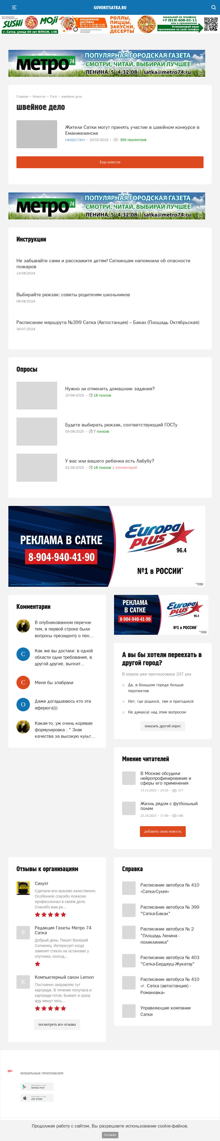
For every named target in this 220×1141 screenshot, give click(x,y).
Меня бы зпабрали (54, 682)
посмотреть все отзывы (57, 1024)
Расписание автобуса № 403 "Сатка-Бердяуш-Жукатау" (169, 961)
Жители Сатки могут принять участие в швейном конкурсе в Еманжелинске (132, 130)
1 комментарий (124, 468)
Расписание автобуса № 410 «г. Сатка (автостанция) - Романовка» (169, 986)
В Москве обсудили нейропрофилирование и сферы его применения (165, 778)
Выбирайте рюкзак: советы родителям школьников (73, 294)
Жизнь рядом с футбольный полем (169, 806)
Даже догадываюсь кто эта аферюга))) (63, 704)
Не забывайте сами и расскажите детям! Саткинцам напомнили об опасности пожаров (103, 263)
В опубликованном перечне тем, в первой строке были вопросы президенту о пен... (64, 629)
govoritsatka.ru (110, 8)
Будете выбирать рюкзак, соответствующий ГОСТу (121, 425)
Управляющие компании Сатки (165, 1011)
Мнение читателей (145, 759)
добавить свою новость (162, 831)
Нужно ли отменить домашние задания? (110, 388)
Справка (132, 869)
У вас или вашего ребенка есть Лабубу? (109, 461)
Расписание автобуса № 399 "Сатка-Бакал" (169, 910)
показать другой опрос (163, 726)
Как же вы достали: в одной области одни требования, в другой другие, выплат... (64, 657)
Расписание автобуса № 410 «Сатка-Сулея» (169, 888)
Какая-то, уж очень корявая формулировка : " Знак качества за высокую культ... (65, 730)
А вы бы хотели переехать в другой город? (162, 659)
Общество (75, 140)
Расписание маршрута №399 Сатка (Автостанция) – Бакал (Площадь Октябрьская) (107, 322)
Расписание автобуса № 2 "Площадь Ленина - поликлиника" (167, 935)
